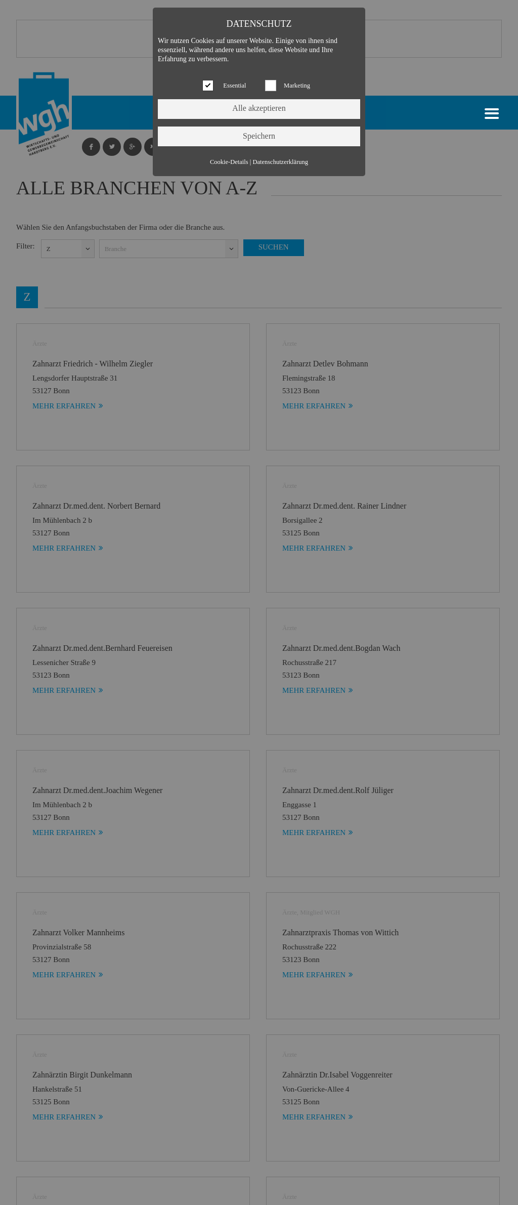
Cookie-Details (229, 161)
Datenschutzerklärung (280, 161)
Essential (234, 85)
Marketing (297, 85)
